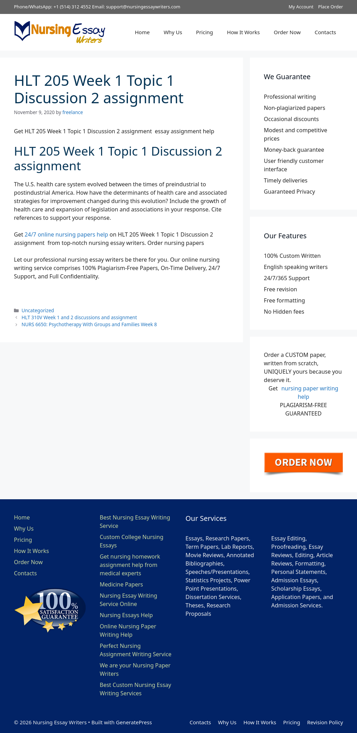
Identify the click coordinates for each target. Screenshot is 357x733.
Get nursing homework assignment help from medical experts (130, 565)
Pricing (204, 32)
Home (142, 32)
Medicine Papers (121, 584)
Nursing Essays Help (126, 615)
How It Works (243, 32)
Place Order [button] (330, 6)
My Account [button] (301, 6)
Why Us (173, 32)
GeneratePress (134, 722)
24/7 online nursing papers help (66, 234)
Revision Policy (325, 722)
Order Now (287, 32)
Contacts (325, 32)
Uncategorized (38, 310)
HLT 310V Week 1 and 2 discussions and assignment (79, 317)
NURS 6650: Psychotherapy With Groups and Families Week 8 (89, 324)
